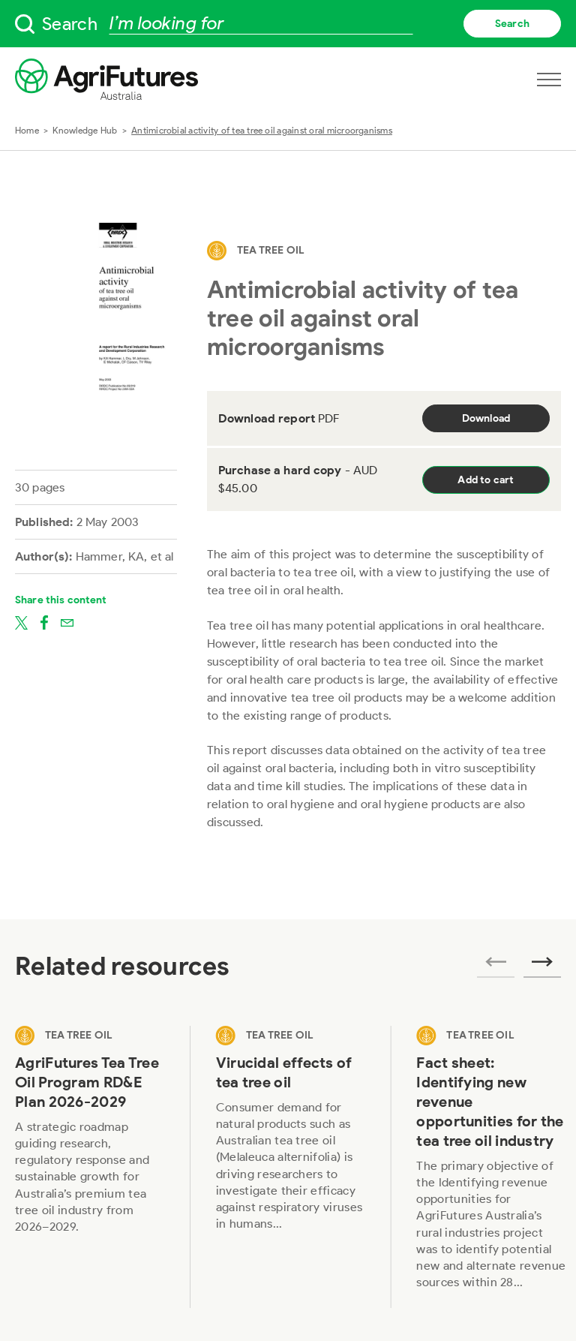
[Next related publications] (542, 966)
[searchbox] (288, 23)
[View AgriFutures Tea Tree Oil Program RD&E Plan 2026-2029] (90, 1167)
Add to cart (486, 480)
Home (27, 130)
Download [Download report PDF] (486, 418)
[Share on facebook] (44, 622)
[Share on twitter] (21, 622)
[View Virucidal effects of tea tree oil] (291, 1167)
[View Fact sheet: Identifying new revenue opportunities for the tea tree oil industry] (491, 1167)
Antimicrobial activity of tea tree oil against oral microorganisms (261, 130)
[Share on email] (67, 622)
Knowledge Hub (84, 130)
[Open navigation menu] (549, 79)
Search (512, 23)
